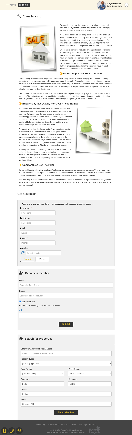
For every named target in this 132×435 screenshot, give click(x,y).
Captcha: (24, 248)
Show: (23, 399)
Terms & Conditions (68, 424)
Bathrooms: (74, 379)
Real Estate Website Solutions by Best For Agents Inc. (66, 432)
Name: (22, 280)
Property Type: (27, 359)
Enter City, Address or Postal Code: (36, 349)
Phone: (24, 238)
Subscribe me (28, 302)
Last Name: (26, 218)
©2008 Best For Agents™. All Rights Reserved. (66, 430)
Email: (23, 228)
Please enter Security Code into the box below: (39, 305)
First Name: (26, 208)
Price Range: (26, 369)
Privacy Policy (53, 424)
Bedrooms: (26, 379)
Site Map (92, 424)
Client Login (82, 424)
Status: (24, 389)
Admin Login (41, 424)
